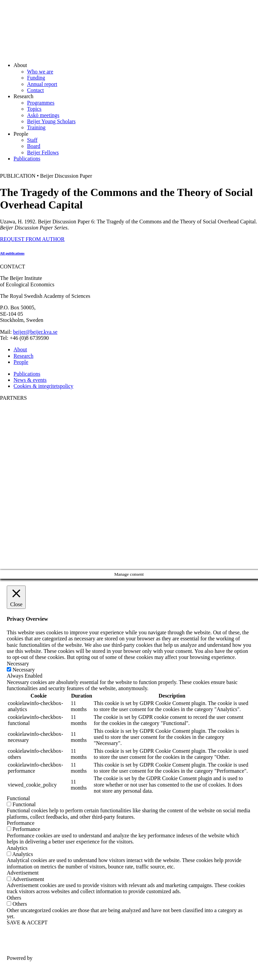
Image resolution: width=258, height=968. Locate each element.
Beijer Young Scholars (51, 121)
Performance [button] (20, 823)
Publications (27, 158)
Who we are (40, 71)
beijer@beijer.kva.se (35, 332)
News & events (30, 380)
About (20, 349)
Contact (35, 90)
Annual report (42, 84)
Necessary (24, 670)
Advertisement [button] (23, 873)
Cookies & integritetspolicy (43, 386)
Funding (36, 78)
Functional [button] (18, 798)
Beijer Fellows (43, 152)
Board (33, 146)
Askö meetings (43, 115)
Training (36, 127)
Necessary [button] (18, 663)
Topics (34, 109)
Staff (32, 140)
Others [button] (14, 898)
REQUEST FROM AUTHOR (32, 239)
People (21, 362)
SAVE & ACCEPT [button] (27, 922)
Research (23, 356)
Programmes (40, 103)
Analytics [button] (17, 848)
